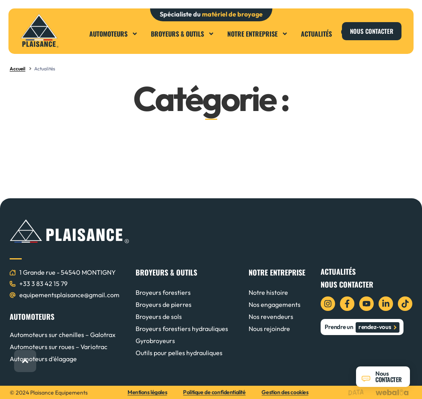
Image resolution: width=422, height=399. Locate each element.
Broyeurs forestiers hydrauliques (182, 329)
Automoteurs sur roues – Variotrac (58, 347)
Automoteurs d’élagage (43, 359)
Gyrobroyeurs (155, 341)
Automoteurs (113, 34)
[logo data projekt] (358, 392)
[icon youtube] (366, 303)
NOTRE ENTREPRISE (277, 272)
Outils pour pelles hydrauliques (179, 353)
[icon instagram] (328, 303)
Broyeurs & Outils (182, 34)
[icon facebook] (347, 303)
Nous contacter (347, 284)
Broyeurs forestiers (163, 292)
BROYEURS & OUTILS (166, 272)
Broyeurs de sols (159, 317)
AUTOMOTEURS (32, 316)
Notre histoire (268, 292)
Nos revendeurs (271, 317)
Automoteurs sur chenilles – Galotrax (62, 335)
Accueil (17, 69)
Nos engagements (275, 304)
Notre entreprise (257, 34)
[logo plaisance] (40, 31)
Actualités (316, 34)
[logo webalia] (394, 392)
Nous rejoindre (269, 329)
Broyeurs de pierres (163, 304)
